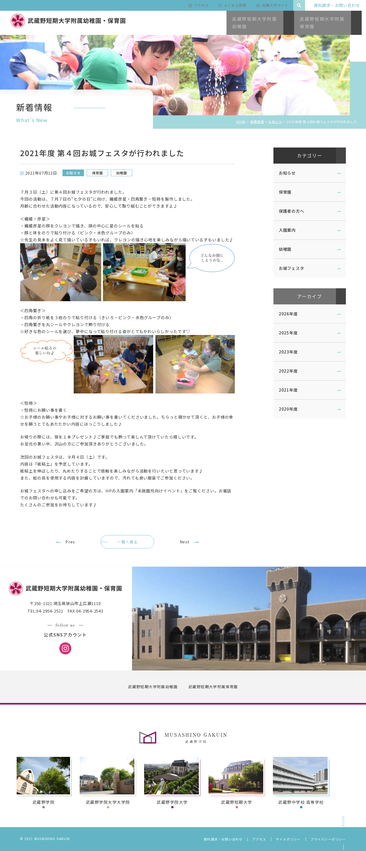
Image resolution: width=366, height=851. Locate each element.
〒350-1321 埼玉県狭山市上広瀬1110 (72, 613)
